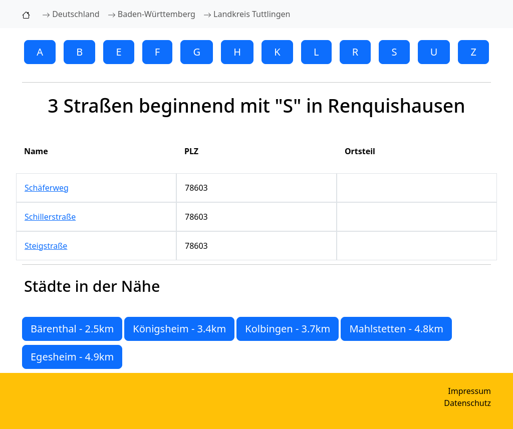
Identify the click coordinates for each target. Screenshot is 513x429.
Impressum (469, 390)
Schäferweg (47, 187)
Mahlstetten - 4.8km (396, 328)
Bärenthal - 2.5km (72, 328)
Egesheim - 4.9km (72, 356)
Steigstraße (46, 245)
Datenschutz (467, 402)
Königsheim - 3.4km (179, 328)
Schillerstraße (50, 216)
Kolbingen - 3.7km (287, 328)
